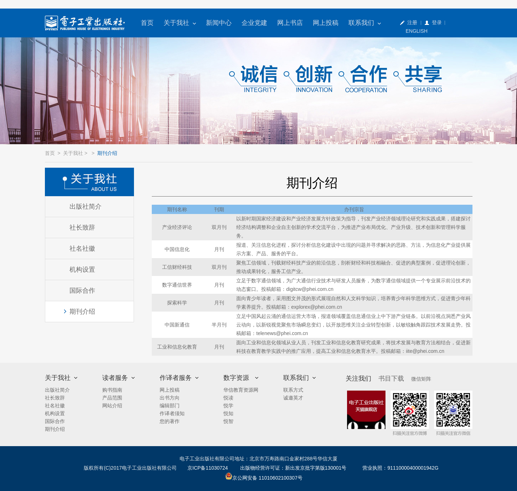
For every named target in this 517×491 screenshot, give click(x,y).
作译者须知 (172, 413)
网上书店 (290, 22)
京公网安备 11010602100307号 (264, 478)
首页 (147, 22)
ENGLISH (417, 31)
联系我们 (364, 22)
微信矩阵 (421, 379)
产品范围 (112, 398)
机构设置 (82, 269)
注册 (412, 22)
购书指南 (112, 390)
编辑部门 (170, 405)
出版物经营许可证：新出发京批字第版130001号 (293, 468)
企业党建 (254, 22)
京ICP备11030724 (207, 468)
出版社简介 (85, 206)
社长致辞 (82, 227)
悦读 (228, 398)
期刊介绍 (82, 311)
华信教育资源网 (240, 390)
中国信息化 (177, 249)
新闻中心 (219, 22)
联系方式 (293, 390)
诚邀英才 (293, 398)
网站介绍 (112, 405)
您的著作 (170, 421)
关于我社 (180, 22)
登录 (437, 22)
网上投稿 (325, 22)
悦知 (228, 413)
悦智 (228, 421)
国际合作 (82, 290)
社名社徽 (82, 248)
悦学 (228, 405)
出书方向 (170, 398)
